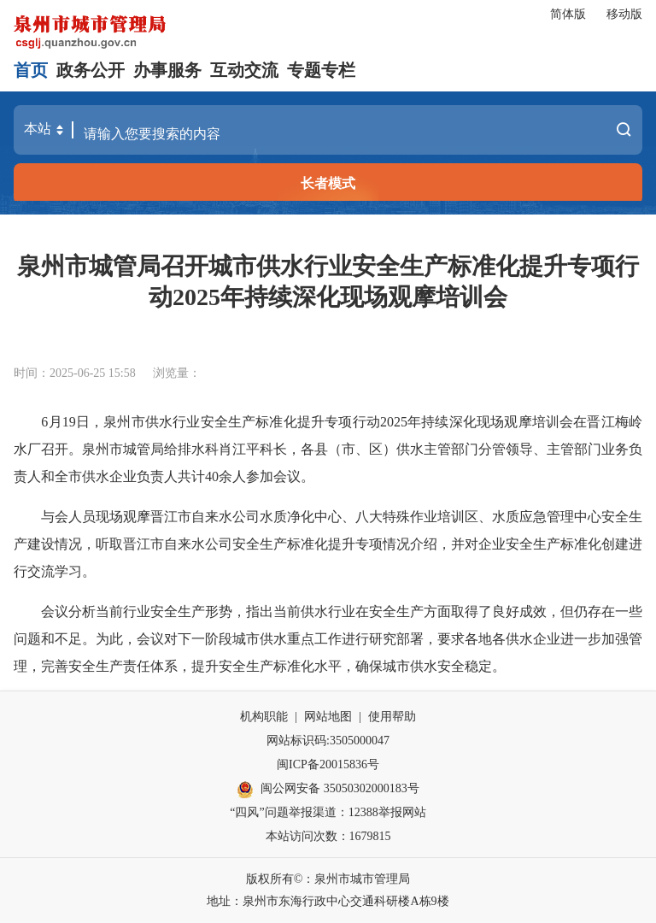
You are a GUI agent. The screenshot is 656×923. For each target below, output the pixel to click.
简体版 (568, 14)
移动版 (624, 14)
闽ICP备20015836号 (328, 764)
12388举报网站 (387, 812)
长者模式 (328, 183)
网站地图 (328, 716)
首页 (31, 70)
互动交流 (244, 70)
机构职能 (264, 716)
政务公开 (90, 70)
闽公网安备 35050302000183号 (328, 789)
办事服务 (167, 70)
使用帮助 (392, 716)
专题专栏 (321, 70)
